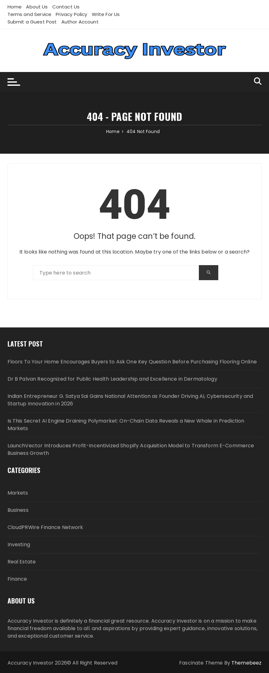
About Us (37, 6)
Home (15, 6)
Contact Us (66, 6)
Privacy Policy (71, 14)
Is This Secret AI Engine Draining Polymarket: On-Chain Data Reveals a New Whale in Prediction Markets (126, 424)
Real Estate (22, 561)
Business (18, 510)
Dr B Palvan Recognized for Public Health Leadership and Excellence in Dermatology (112, 379)
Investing (19, 544)
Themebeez (246, 662)
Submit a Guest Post (32, 21)
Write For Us (106, 14)
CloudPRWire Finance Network (45, 527)
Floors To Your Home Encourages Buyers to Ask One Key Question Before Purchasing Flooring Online (132, 361)
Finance (17, 579)
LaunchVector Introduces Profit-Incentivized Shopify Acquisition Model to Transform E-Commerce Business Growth (131, 449)
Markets (18, 492)
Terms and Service (30, 14)
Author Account (80, 21)
